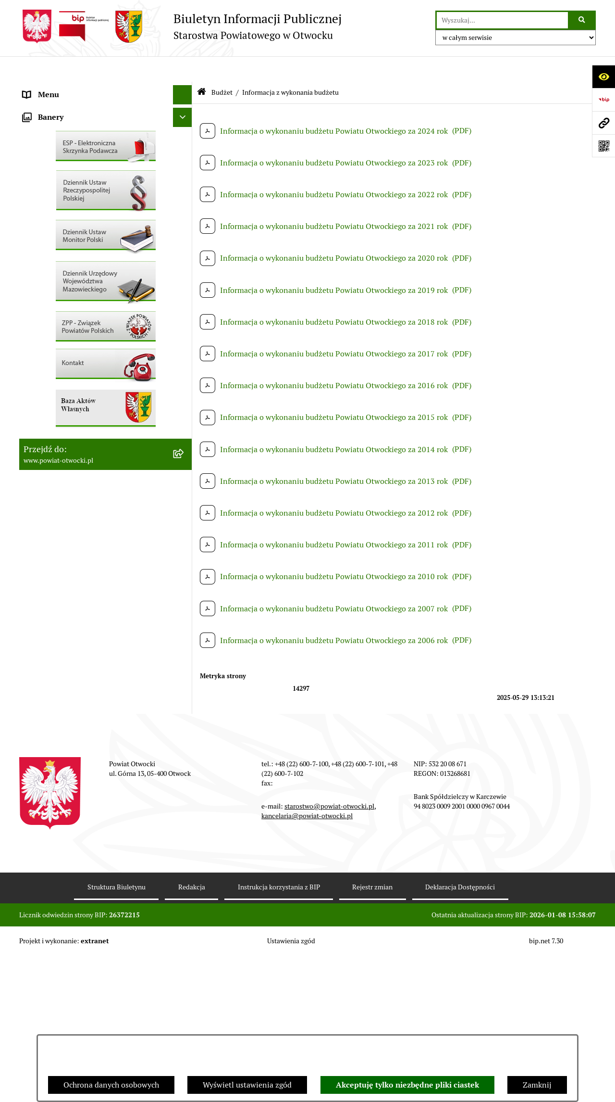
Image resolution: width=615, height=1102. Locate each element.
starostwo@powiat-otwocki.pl (329, 952)
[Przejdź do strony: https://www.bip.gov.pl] (603, 99)
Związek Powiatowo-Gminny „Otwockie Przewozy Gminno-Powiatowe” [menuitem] (91, 459)
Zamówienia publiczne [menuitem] (62, 358)
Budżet (222, 66)
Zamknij (537, 1085)
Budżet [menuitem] (35, 435)
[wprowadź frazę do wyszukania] (502, 20)
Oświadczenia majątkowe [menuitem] (66, 415)
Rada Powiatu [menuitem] (46, 88)
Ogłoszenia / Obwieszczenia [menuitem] (71, 261)
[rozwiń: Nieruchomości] (184, 338)
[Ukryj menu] (182, 69)
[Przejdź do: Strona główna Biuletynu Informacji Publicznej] (201, 67)
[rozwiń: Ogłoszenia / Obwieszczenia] (184, 261)
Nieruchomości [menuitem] (48, 338)
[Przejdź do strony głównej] (180, 26)
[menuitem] (105, 396)
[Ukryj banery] (182, 507)
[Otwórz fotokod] (603, 145)
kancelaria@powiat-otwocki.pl (307, 962)
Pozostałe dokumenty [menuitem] (60, 242)
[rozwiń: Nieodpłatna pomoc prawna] (184, 184)
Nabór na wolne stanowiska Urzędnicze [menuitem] (91, 319)
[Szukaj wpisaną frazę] (582, 20)
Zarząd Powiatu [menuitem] (50, 107)
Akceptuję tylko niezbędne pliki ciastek (407, 1085)
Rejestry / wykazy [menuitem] (53, 300)
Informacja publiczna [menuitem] (59, 223)
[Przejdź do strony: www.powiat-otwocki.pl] (603, 122)
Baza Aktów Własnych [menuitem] (60, 485)
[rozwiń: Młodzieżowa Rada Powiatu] (184, 127)
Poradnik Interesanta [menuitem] (59, 146)
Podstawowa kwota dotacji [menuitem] (68, 377)
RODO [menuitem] (34, 204)
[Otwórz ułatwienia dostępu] (603, 76)
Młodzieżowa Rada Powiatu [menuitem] (70, 127)
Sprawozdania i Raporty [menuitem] (64, 281)
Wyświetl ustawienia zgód (247, 1085)
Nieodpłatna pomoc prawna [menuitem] (70, 184)
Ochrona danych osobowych (111, 1085)
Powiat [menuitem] (35, 165)
